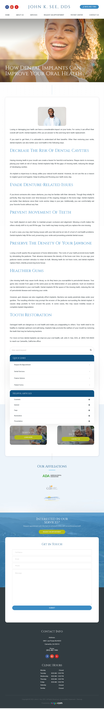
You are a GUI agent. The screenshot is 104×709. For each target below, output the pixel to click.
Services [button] (33, 15)
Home (7, 15)
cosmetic (17, 399)
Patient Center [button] (77, 15)
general (17, 405)
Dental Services (19, 371)
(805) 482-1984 (90, 7)
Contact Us (94, 15)
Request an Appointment (54, 15)
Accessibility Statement (67, 700)
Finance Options (20, 378)
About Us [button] (20, 15)
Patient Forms (19, 385)
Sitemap (79, 700)
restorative (18, 416)
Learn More (28, 438)
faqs (16, 410)
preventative (18, 422)
